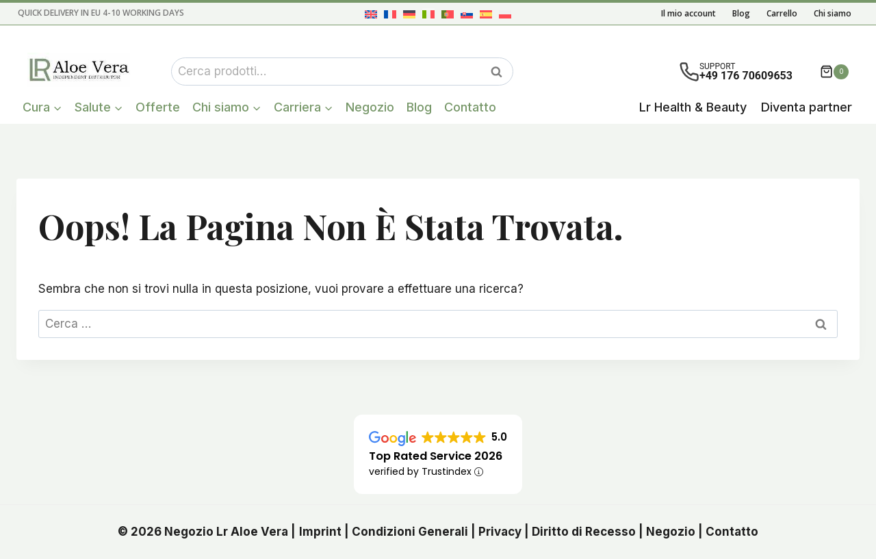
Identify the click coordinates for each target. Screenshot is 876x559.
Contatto (470, 107)
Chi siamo (832, 13)
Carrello (781, 13)
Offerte (158, 107)
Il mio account (688, 13)
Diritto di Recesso (584, 531)
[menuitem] (371, 14)
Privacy (499, 531)
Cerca (500, 72)
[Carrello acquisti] (834, 71)
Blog (741, 13)
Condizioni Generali (410, 531)
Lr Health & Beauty (693, 107)
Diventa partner (806, 107)
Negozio (370, 107)
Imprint (320, 531)
